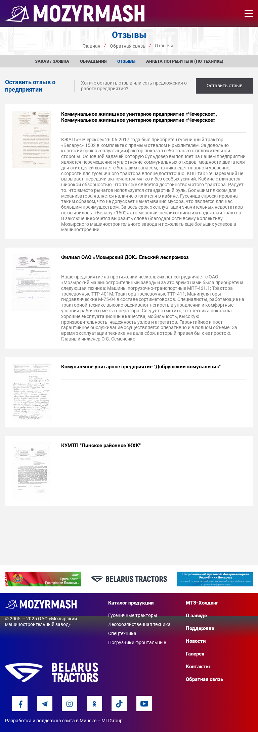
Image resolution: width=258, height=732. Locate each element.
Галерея (195, 654)
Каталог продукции (131, 603)
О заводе (196, 616)
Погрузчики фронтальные (137, 642)
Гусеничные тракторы (132, 615)
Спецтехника (122, 633)
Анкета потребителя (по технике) (184, 61)
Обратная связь (204, 679)
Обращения (93, 61)
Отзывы (126, 61)
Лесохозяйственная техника (139, 624)
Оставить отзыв (225, 85)
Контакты (198, 667)
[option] (43, 579)
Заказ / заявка (52, 61)
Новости (196, 641)
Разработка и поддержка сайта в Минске (50, 720)
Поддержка (200, 628)
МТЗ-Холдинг (202, 603)
